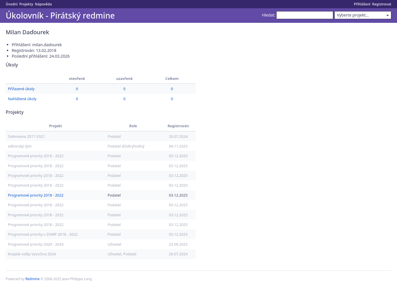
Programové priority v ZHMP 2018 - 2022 (42, 234)
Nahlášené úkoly (22, 98)
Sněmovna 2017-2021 (26, 136)
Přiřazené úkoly (21, 88)
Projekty (26, 4)
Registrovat (381, 4)
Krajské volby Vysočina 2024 (32, 253)
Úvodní (12, 4)
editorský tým (19, 146)
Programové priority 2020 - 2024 (36, 244)
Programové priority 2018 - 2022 (36, 155)
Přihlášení (362, 4)
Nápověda (43, 4)
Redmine (32, 278)
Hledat (268, 15)
